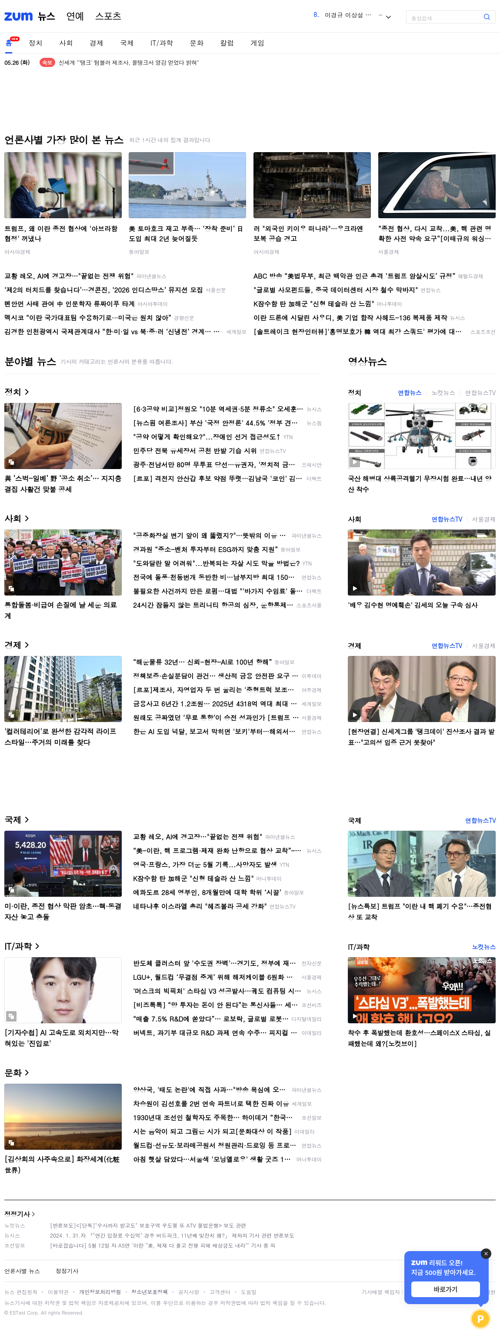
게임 (257, 43)
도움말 (249, 1291)
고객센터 (220, 1291)
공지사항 (188, 1291)
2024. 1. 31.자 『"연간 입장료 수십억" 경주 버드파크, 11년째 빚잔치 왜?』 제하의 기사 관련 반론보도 (172, 1235)
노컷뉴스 (443, 392)
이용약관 (58, 1291)
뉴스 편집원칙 (20, 1291)
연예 (75, 16)
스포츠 (108, 16)
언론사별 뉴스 (22, 1271)
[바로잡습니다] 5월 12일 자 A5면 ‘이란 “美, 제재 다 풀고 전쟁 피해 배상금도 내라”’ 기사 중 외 (163, 1245)
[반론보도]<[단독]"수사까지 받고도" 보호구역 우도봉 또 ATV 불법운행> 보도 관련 (148, 1225)
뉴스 (46, 16)
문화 (196, 43)
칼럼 (227, 43)
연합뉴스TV (480, 392)
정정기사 (17, 1213)
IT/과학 (161, 43)
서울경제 (388, 251)
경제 (96, 43)
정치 (36, 43)
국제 (127, 43)
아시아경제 (17, 251)
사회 (66, 43)
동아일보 (139, 251)
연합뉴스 (409, 392)
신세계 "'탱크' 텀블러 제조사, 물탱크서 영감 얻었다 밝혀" (129, 62)
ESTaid (17, 1312)
